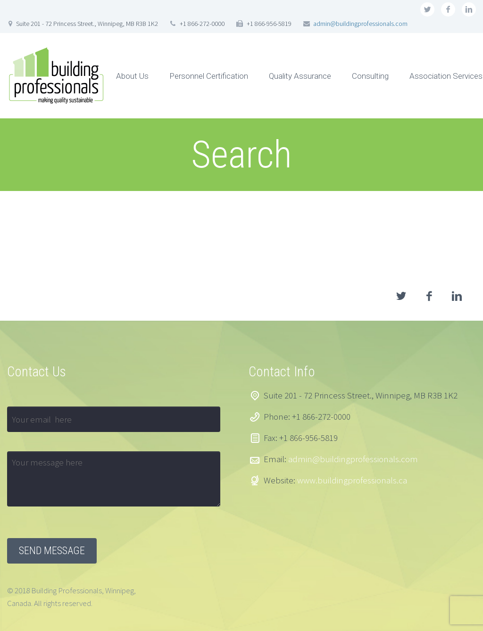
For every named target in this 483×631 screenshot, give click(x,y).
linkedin (469, 9)
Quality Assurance (300, 76)
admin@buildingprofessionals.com (360, 23)
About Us (132, 76)
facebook (448, 9)
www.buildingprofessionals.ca (352, 480)
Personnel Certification (208, 76)
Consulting (370, 76)
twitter (427, 9)
